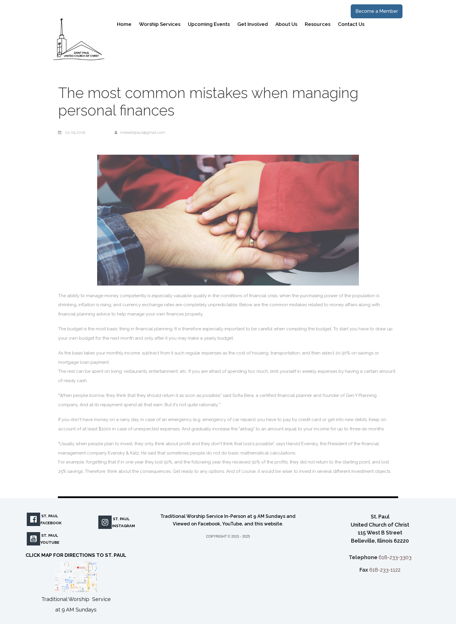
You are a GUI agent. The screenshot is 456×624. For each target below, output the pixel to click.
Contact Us (351, 24)
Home (124, 24)
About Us (286, 24)
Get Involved (252, 24)
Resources (317, 24)
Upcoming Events (209, 24)
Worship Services (159, 24)
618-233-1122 (384, 570)
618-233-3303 (395, 557)
